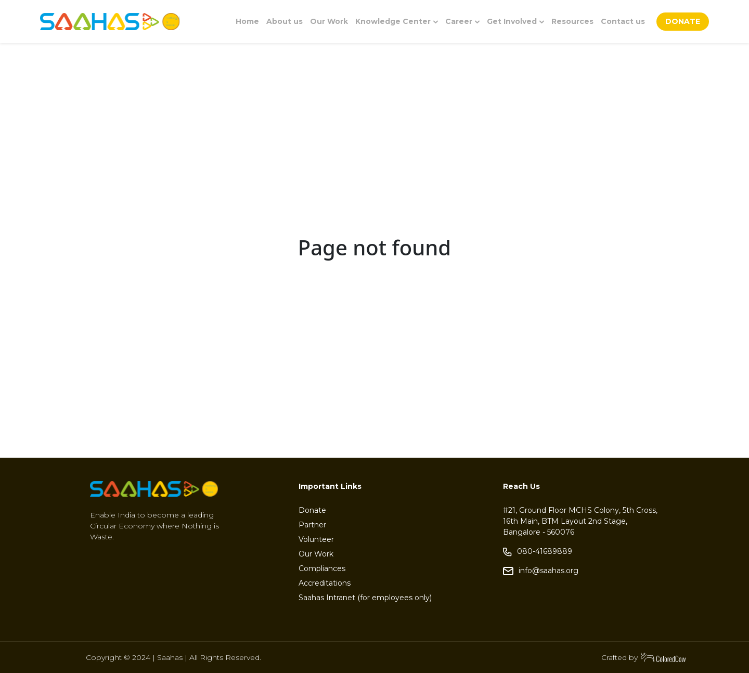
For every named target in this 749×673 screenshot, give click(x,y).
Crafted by (644, 657)
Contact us (623, 21)
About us (284, 21)
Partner (312, 524)
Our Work (329, 21)
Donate (312, 510)
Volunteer (316, 539)
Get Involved (515, 21)
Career (462, 21)
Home (247, 21)
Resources (572, 21)
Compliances (322, 568)
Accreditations (325, 583)
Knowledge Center (396, 21)
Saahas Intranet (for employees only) (365, 597)
